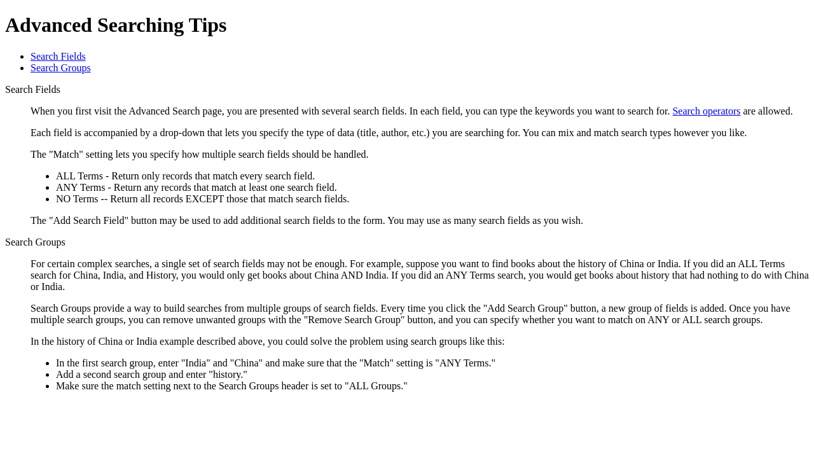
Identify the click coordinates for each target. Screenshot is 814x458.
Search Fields (58, 56)
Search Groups (61, 67)
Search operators (706, 111)
